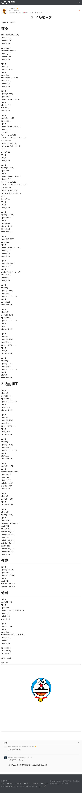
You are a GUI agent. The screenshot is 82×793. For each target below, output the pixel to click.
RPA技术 (10, 784)
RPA (2, 784)
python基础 (12, 12)
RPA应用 (35, 784)
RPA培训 (27, 784)
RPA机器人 (44, 784)
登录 (78, 2)
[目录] (79, 10)
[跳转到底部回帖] (78, 743)
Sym (40, 786)
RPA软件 (18, 784)
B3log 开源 (10, 786)
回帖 (19, 12)
